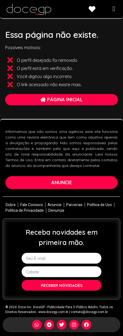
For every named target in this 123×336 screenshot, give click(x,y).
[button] (114, 9)
